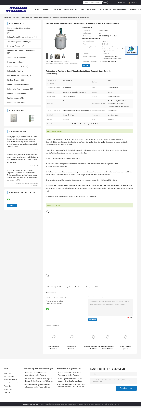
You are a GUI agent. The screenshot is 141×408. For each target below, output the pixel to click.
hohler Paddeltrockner (15, 66)
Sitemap (7, 392)
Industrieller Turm (14, 103)
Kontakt (85, 65)
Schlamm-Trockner (14, 57)
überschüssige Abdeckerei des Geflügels (38, 369)
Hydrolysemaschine (15, 62)
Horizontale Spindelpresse (17, 75)
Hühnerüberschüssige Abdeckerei (20, 37)
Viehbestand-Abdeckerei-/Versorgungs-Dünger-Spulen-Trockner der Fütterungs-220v (39, 380)
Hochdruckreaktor (62, 287)
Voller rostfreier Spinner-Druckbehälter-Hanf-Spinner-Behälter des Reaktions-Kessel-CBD (125, 348)
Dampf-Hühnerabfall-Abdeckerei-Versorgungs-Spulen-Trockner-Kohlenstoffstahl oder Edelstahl (69, 374)
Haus (37, 10)
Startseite (7, 18)
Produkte (46, 10)
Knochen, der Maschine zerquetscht (21, 51)
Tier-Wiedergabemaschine (17, 42)
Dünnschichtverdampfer (16, 84)
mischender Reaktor (74, 287)
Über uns (57, 10)
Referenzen (121, 2)
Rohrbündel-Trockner (15, 71)
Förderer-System (13, 80)
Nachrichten (135, 10)
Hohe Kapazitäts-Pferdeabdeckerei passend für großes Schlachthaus (70, 380)
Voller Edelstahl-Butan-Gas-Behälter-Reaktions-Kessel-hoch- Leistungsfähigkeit (53, 348)
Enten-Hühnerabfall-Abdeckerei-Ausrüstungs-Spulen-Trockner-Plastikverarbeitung (36, 374)
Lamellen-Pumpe (13, 46)
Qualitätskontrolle (88, 10)
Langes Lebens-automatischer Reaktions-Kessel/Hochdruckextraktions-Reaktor (93, 348)
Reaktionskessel (26, 18)
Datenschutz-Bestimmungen (31, 404)
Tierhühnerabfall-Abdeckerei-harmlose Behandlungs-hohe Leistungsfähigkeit (71, 385)
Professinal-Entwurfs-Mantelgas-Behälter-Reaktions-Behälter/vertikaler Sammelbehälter (71, 348)
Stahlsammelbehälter (15, 94)
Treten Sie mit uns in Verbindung (113, 10)
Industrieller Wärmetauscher (18, 89)
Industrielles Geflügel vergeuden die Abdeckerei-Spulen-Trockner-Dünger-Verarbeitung (38, 386)
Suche (105, 2)
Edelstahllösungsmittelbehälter (90, 287)
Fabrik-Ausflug (70, 10)
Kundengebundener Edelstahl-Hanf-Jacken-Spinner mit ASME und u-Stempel (107, 348)
